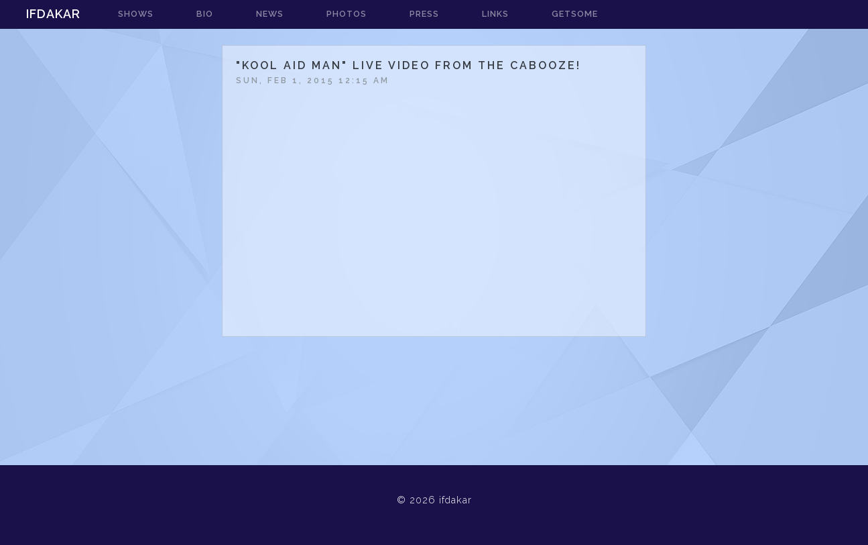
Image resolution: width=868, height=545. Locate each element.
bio (204, 14)
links (495, 14)
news (270, 14)
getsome (575, 14)
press (424, 14)
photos (346, 14)
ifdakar (53, 14)
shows (135, 14)
